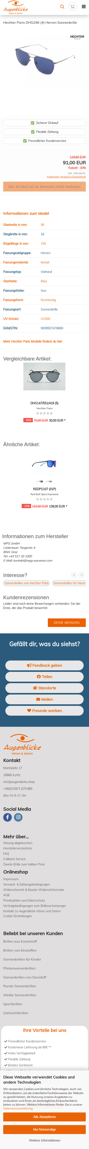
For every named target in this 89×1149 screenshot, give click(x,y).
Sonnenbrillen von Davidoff (24, 977)
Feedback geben (44, 665)
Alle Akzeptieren (44, 1117)
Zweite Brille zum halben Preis (24, 864)
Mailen (44, 699)
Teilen (44, 676)
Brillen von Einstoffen (19, 950)
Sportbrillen (12, 1004)
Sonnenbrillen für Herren (70, 583)
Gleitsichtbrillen (15, 1013)
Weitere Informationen (44, 1140)
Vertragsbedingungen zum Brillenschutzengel (34, 906)
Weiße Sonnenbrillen (19, 995)
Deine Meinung (67, 623)
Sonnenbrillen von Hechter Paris (27, 583)
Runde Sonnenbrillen (19, 986)
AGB (6, 895)
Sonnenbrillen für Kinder (22, 959)
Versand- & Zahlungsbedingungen (26, 884)
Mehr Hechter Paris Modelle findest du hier (32, 341)
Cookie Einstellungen (17, 916)
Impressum (10, 879)
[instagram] (18, 817)
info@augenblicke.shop (19, 782)
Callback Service (14, 859)
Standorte (44, 688)
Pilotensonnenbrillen (19, 968)
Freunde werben (44, 710)
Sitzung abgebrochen (17, 843)
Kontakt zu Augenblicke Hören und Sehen (32, 911)
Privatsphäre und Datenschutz (24, 900)
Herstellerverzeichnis (17, 848)
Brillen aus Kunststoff (20, 941)
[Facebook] (7, 817)
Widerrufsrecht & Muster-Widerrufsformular (33, 890)
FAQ (6, 854)
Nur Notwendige (44, 1129)
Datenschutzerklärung (18, 1108)
